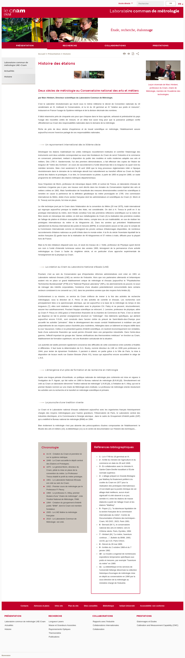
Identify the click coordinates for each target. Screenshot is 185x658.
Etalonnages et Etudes (147, 621)
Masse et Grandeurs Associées (62, 625)
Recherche (55, 616)
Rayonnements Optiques (59, 629)
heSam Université (127, 606)
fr (179, 4)
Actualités (9, 71)
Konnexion (6, 655)
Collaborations (102, 616)
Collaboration (98, 629)
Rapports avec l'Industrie (103, 621)
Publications (54, 637)
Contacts (24, 606)
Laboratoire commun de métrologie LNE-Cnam (16, 63)
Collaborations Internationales (106, 625)
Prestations (144, 616)
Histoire (67, 54)
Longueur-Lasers (56, 621)
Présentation (54, 54)
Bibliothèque (108, 606)
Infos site (59, 606)
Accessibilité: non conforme (152, 606)
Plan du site (73, 606)
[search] (150, 3)
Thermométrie (55, 633)
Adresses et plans (41, 606)
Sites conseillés (91, 606)
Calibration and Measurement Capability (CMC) (157, 625)
